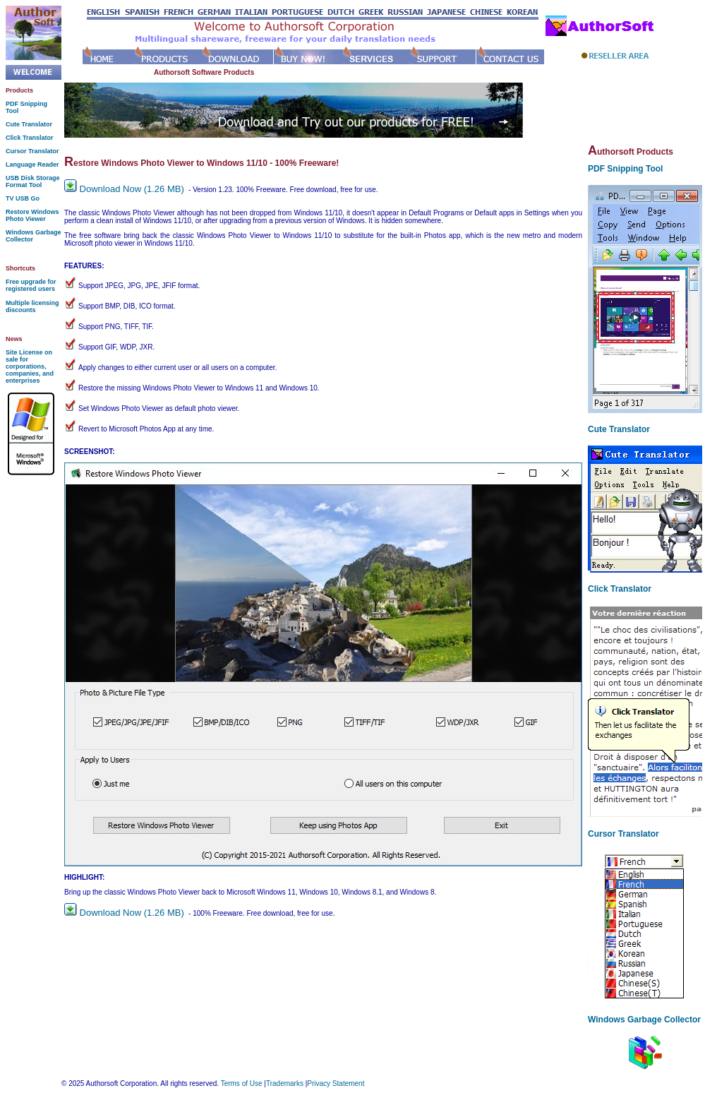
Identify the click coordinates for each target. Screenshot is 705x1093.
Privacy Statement (335, 1083)
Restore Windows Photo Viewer (32, 215)
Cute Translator (29, 124)
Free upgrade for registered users (31, 285)
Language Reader (32, 164)
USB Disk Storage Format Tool (33, 181)
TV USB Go (23, 198)
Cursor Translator (32, 151)
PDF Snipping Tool (625, 169)
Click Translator (30, 137)
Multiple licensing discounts (32, 306)
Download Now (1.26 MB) (125, 189)
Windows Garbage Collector (644, 1020)
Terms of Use (242, 1083)
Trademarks (284, 1083)
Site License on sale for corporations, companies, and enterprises (30, 366)
